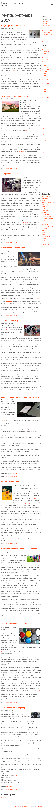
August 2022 (44, 87)
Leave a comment (15, 91)
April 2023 (44, 75)
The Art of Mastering (9, 321)
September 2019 (45, 150)
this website (37, 298)
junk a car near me (35, 498)
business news (22, 373)
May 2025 (44, 53)
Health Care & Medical (47, 216)
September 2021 (45, 101)
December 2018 (45, 168)
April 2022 (44, 91)
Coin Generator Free (13, 3)
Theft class (3, 420)
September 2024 (45, 63)
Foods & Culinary (45, 210)
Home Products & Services (47, 218)
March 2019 (44, 162)
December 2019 (45, 144)
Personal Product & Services (48, 226)
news (6, 329)
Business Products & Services (48, 202)
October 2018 (45, 172)
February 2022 (45, 95)
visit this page (16, 473)
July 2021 (44, 105)
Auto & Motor (45, 200)
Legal (43, 222)
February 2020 (45, 140)
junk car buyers (26, 222)
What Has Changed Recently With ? (15, 96)
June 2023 (44, 73)
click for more (21, 151)
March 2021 (44, 113)
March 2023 (44, 77)
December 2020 (45, 120)
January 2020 (45, 142)
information (13, 70)
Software (44, 234)
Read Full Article (9, 786)
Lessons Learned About (10, 481)
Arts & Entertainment (46, 198)
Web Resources (45, 244)
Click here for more (5, 651)
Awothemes (39, 806)
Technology (44, 238)
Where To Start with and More (13, 248)
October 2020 (45, 124)
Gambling (44, 212)
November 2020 (45, 121)
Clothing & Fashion (46, 204)
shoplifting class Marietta (28, 428)
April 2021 (44, 112)
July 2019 (44, 154)
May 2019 (44, 158)
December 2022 (45, 83)
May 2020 (44, 134)
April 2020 (44, 136)
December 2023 (45, 69)
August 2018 (44, 176)
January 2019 (45, 166)
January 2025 (45, 55)
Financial (44, 208)
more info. (15, 775)
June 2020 (44, 132)
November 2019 (45, 146)
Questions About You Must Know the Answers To (20, 397)
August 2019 (44, 152)
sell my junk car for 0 (25, 503)
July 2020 (44, 130)
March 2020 (44, 138)
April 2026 (44, 47)
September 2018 (45, 174)
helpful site (11, 239)
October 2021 (45, 99)
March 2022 (44, 93)
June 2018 (44, 180)
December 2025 (45, 49)
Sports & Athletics (46, 236)
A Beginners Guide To (9, 174)
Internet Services (45, 220)
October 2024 (45, 61)
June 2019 (44, 156)
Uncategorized (45, 242)
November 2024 (45, 59)
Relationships (45, 232)
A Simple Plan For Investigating (13, 708)
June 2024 (44, 65)
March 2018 (44, 186)
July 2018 (44, 178)
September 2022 (45, 85)
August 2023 (44, 71)
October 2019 (45, 148)
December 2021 (45, 97)
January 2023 (45, 81)
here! (26, 130)
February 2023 (45, 79)
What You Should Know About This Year (16, 623)
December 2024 (45, 57)
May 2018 (44, 182)
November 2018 (45, 170)
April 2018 (44, 184)
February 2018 (45, 188)
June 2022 (44, 89)
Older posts (3, 797)
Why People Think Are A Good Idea (14, 26)
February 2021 (45, 115)
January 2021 (45, 118)
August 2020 (44, 128)
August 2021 (44, 103)
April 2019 (44, 160)
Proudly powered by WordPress (21, 806)
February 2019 (45, 164)
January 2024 (45, 67)
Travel (43, 240)
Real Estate (44, 230)
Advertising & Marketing (47, 196)
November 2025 (45, 51)
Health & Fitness (45, 214)
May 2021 (44, 109)
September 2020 (45, 126)
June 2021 (44, 107)
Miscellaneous (9, 91)
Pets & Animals (45, 228)
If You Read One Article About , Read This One (19, 549)
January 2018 (45, 190)
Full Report (9, 540)
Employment (44, 206)
